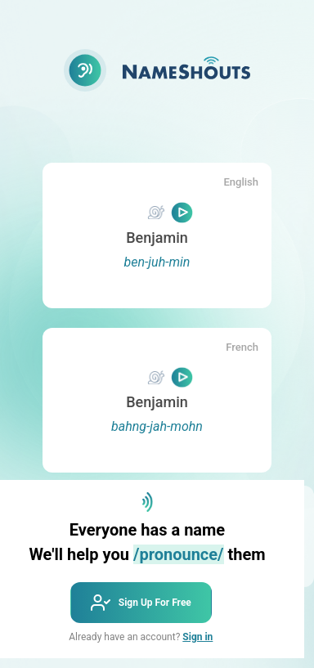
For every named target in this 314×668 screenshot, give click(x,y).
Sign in (197, 637)
